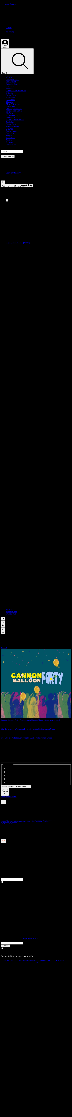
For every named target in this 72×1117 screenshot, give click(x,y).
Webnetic (9, 88)
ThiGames (10, 102)
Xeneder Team (12, 117)
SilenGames (11, 144)
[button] (36, 148)
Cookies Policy (45, 960)
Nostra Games (11, 95)
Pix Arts (9, 609)
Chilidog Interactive (14, 109)
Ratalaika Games (13, 84)
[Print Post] (3, 632)
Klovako (9, 142)
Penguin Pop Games (14, 111)
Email (3, 941)
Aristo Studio (11, 131)
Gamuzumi (10, 106)
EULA (36, 962)
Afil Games (10, 86)
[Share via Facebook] (3, 618)
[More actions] (3, 182)
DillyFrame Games (13, 115)
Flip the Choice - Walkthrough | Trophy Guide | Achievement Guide (28, 729)
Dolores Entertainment (15, 120)
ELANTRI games (13, 104)
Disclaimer (60, 960)
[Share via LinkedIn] (3, 625)
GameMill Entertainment (16, 91)
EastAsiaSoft (11, 82)
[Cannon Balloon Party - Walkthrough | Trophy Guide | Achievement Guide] (36, 684)
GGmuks (9, 93)
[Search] (17, 61)
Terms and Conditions (27, 960)
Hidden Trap (11, 138)
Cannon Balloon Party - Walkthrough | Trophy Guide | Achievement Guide (31, 720)
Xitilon (9, 140)
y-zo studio (10, 100)
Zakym (9, 135)
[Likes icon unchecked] (3, 841)
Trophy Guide (11, 612)
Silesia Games (11, 124)
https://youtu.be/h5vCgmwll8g (18, 242)
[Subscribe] (5, 945)
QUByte (9, 129)
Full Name (5, 877)
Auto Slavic (10, 133)
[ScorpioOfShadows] (8, 4)
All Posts (9, 77)
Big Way (9, 113)
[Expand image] (7, 200)
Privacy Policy (8, 960)
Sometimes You (12, 97)
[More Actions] (3, 802)
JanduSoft (10, 122)
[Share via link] (3, 629)
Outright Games (12, 80)
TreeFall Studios (12, 126)
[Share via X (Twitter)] (3, 622)
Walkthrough (11, 614)
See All (4, 647)
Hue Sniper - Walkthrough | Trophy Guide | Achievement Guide (26, 738)
